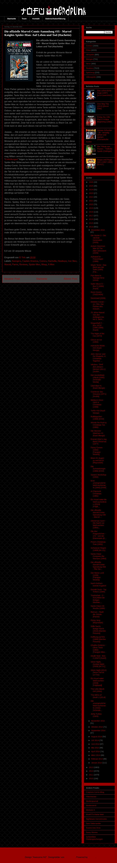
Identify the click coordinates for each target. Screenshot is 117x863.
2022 (91, 197)
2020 (91, 204)
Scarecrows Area (93, 828)
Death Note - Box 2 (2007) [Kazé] (98, 657)
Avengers (16, 261)
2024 (91, 189)
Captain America (30, 261)
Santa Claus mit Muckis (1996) (98, 607)
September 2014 (98, 730)
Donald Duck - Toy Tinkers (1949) (98, 590)
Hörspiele (90, 55)
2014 (91, 227)
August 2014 (96, 736)
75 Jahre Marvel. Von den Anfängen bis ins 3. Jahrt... (98, 315)
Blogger (92, 857)
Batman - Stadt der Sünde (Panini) (97, 614)
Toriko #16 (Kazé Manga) (98, 411)
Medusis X (90, 810)
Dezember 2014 (98, 230)
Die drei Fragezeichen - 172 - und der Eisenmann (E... (98, 534)
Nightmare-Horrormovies (96, 819)
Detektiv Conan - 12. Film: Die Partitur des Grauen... (98, 305)
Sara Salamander (93, 823)
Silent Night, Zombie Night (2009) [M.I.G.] (98, 664)
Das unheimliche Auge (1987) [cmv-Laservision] (104, 93)
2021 (91, 201)
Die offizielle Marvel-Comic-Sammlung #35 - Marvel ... (98, 513)
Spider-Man (34, 264)
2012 (91, 771)
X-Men (51, 264)
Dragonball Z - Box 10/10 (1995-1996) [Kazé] (97, 326)
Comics (43, 261)
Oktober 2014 (97, 727)
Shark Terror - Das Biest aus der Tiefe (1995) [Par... (98, 268)
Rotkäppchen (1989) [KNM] (97, 417)
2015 (91, 223)
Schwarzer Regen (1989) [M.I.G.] (98, 549)
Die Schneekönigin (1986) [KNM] (98, 468)
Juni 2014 (95, 744)
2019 (91, 208)
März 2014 (96, 755)
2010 (91, 778)
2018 (91, 212)
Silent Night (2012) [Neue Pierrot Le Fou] (99, 672)
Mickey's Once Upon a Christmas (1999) (97, 403)
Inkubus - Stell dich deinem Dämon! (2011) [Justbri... (98, 367)
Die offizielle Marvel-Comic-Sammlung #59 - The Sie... (98, 565)
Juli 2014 (95, 740)
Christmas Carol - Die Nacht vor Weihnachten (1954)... (98, 524)
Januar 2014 (96, 763)
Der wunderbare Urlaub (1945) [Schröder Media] (97, 378)
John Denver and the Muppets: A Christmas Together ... (98, 357)
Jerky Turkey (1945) (96, 715)
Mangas (89, 59)
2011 (91, 775)
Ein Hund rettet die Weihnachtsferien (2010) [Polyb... (99, 502)
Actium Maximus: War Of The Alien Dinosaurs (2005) (98, 249)
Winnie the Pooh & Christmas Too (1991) (99, 424)
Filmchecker (91, 797)
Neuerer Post (12, 278)
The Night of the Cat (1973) (97, 334)
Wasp (44, 264)
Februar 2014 (97, 759)
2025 (91, 186)
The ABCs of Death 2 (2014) (98, 696)
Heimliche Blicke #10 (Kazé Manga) (98, 348)
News (88, 64)
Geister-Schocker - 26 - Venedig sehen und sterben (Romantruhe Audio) (99, 136)
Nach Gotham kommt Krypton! (98, 584)
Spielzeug (90, 72)
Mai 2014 (95, 748)
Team (24, 19)
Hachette (52, 261)
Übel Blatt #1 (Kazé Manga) (98, 387)
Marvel (7, 264)
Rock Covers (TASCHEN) (97, 293)
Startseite (11, 19)
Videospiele (91, 77)
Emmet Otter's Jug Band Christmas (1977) (98, 441)
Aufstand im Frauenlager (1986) (97, 259)
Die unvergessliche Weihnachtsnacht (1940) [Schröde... (98, 705)
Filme (88, 50)
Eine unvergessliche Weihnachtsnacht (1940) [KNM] (98, 484)
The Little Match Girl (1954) (97, 690)
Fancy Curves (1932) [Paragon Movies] (96, 450)
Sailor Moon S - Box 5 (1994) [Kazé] (97, 286)
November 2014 (98, 721)
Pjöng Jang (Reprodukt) (97, 621)
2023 (91, 193)
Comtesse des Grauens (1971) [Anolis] (98, 394)
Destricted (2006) (98, 298)
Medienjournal (92, 801)
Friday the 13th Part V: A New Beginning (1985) (104, 119)
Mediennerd (91, 805)
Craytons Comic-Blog (95, 792)
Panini (15, 264)
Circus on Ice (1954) (96, 341)
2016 (91, 219)
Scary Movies (91, 832)
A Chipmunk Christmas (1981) (96, 493)
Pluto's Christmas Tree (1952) (98, 543)
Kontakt (35, 19)
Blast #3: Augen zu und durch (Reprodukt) (97, 460)
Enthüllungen (11, 159)
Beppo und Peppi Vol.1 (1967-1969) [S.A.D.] (104, 162)
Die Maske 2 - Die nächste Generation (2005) (98, 238)
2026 (91, 182)
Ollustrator (70, 857)
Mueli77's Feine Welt (95, 814)
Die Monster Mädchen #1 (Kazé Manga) (98, 433)
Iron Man (72, 261)
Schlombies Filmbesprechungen (94, 838)
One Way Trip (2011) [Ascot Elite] (103, 106)
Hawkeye (62, 261)
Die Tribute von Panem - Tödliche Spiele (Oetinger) (104, 148)
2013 (91, 767)
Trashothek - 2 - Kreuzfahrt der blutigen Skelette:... (98, 598)
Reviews (23, 264)
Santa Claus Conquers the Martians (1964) (98, 556)
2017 (91, 215)
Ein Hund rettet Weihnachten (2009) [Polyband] (97, 681)
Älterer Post (70, 278)
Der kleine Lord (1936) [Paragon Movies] (97, 576)
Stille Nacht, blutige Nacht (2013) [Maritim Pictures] (98, 629)
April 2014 (95, 751)
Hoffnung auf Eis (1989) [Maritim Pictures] (98, 639)
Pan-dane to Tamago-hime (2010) (97, 277)
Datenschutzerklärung (55, 19)
